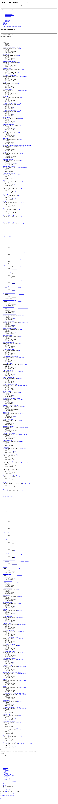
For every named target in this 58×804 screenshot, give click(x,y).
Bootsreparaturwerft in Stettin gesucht (10, 475)
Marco (5, 258)
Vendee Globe (5, 180)
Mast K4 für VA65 (6, 243)
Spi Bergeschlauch (6, 208)
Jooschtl (5, 188)
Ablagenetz (5, 679)
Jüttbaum (5, 609)
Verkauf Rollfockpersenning (8, 426)
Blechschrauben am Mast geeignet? (9, 300)
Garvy (5, 666)
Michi (6, 83)
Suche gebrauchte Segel (7, 229)
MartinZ (5, 329)
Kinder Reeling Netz (7, 574)
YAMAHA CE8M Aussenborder (9, 651)
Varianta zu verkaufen (7, 391)
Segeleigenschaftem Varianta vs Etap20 (10, 356)
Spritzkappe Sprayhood (7, 602)
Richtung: (33, 751)
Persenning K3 (6, 54)
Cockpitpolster (6, 447)
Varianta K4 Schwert (7, 117)
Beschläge (21, 237)
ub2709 (5, 448)
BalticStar (6, 48)
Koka (5, 603)
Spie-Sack (5, 567)
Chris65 (5, 301)
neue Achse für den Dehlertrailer (9, 166)
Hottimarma (6, 476)
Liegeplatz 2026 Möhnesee (8, 89)
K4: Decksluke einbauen (7, 440)
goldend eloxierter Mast (7, 581)
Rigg (21, 160)
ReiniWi (5, 230)
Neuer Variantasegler (7, 503)
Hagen (5, 617)
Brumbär (6, 202)
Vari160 (5, 350)
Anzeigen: (6, 751)
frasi (5, 582)
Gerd (5, 610)
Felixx (5, 392)
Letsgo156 (6, 90)
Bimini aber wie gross (7, 623)
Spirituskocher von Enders (8, 363)
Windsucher (7, 160)
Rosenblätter (6, 427)
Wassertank (5, 686)
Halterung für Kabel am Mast (8, 236)
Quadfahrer (6, 153)
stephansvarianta (7, 406)
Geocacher (6, 76)
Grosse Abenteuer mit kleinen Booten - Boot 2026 (12, 103)
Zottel (5, 139)
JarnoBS (5, 216)
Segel (20, 48)
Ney (5, 455)
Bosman (5, 195)
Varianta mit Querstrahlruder (8, 286)
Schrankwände (6, 412)
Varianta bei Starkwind (7, 616)
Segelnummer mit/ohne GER (8, 264)
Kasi (5, 104)
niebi (6, 287)
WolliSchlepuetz (7, 69)
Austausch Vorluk (6, 700)
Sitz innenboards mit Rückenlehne (9, 314)
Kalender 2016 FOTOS (7, 714)
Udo (13, 543)
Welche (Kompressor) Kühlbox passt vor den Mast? (12, 553)
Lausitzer (6, 294)
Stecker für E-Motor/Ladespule (9, 560)
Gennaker (5, 131)
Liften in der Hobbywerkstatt (8, 307)
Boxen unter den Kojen (7, 257)
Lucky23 (6, 357)
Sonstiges (18, 104)
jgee (5, 378)
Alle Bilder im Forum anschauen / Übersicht (11, 405)
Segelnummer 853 (6, 138)
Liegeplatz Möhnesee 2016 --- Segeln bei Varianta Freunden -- (14, 693)
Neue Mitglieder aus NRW (8, 496)
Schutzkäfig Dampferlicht (8, 159)
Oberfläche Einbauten (7, 250)
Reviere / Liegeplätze (23, 90)
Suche (18, 55)
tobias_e (6, 237)
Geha (5, 55)
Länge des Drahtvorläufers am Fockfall (10, 454)
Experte (5, 596)
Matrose (5, 715)
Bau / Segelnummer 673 (7, 595)
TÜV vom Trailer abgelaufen (8, 524)
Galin (5, 118)
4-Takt (4, 510)
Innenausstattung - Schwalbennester (9, 75)
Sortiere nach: (20, 751)
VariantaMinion (7, 462)
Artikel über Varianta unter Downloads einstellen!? (12, 742)
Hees (5, 568)
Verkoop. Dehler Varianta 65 (8, 215)
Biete (19, 62)
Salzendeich (5, 468)
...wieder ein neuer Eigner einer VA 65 (10, 173)
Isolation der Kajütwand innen (8, 377)
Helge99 (5, 638)
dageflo (5, 743)
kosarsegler (7, 251)
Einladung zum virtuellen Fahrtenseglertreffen (11, 398)
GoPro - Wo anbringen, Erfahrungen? (10, 328)
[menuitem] (9, 14)
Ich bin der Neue (6, 152)
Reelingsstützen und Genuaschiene (9, 61)
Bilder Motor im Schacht (7, 335)
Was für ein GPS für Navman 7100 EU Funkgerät (12, 672)
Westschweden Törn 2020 (8, 461)
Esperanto (6, 434)
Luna (5, 532)
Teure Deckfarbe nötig (7, 735)
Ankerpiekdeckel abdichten (8, 370)
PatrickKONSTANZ (8, 483)
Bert (5, 385)
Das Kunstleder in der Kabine (8, 630)
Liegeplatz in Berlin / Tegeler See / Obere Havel (12, 707)
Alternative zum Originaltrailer (9, 321)
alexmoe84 (6, 490)
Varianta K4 (5, 96)
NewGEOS (7, 97)
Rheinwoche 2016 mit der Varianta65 (10, 658)
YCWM (5, 694)
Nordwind (6, 146)
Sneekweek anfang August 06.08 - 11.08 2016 (11, 637)
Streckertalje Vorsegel (7, 68)
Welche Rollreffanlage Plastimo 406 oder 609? (11, 47)
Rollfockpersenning (6, 538)
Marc (6, 497)
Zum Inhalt (2, 6)
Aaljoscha (6, 336)
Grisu (5, 132)
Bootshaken (5, 201)
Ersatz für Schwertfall (7, 489)
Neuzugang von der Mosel (8, 419)
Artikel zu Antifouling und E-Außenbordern (11, 517)
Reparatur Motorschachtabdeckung (9, 293)
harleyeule (6, 209)
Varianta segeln (20, 118)
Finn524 (5, 62)
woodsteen (6, 343)
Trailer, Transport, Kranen (22, 167)
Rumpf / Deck (21, 146)
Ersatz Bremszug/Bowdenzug (8, 187)
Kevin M (6, 420)
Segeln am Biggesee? (7, 531)
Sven (5, 547)
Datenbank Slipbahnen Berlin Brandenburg (11, 384)
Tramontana (7, 561)
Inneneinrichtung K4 (7, 194)
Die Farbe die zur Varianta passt (9, 644)
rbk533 (5, 280)
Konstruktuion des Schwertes (8, 124)
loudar (5, 167)
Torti (5, 554)
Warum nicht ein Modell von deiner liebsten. (11, 728)
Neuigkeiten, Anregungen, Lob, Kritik (25, 743)
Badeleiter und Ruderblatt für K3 (9, 349)
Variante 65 (5, 82)
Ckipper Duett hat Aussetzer (8, 665)
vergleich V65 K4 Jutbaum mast (9, 433)
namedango (6, 511)
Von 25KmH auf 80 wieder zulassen (9, 482)
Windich (5, 708)
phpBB (6, 791)
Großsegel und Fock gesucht (8, 342)
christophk (14, 269)
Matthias (13, 276)
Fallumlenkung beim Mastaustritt (9, 721)
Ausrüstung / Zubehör (23, 76)
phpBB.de (13, 793)
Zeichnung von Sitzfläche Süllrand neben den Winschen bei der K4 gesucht (17, 145)
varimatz (5, 322)
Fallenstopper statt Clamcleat (8, 279)
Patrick (5, 525)
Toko (5, 504)
